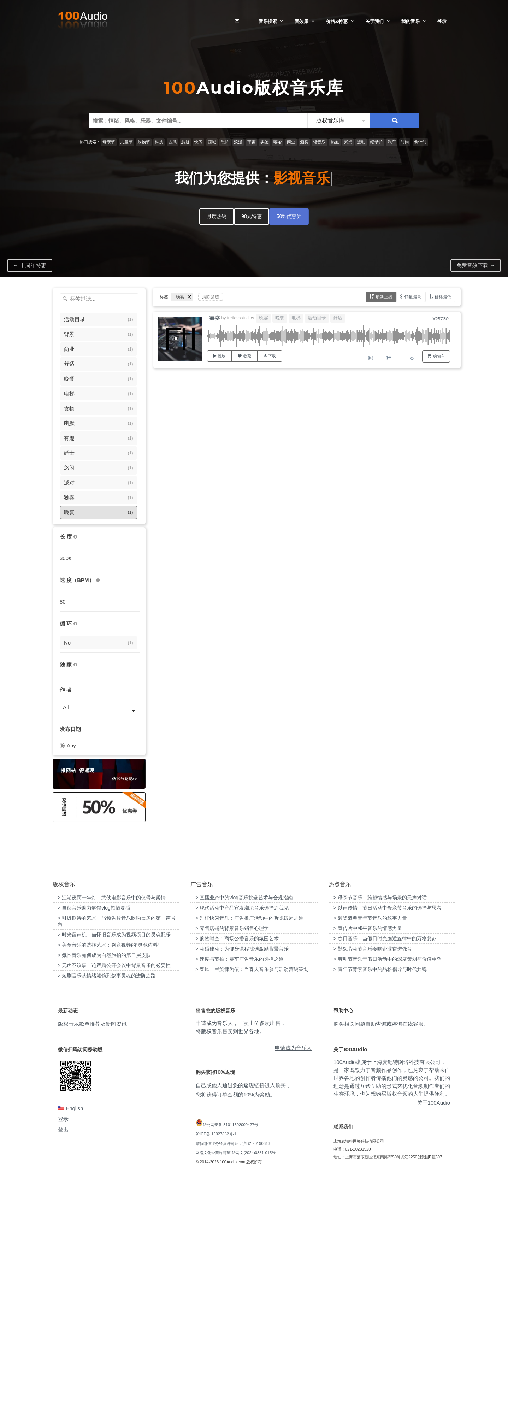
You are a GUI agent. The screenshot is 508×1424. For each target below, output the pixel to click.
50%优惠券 (289, 216)
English (70, 1344)
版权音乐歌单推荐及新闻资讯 (92, 1260)
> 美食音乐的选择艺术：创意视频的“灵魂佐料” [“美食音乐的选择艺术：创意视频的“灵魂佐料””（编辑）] (108, 1180)
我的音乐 (410, 21)
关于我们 (374, 21)
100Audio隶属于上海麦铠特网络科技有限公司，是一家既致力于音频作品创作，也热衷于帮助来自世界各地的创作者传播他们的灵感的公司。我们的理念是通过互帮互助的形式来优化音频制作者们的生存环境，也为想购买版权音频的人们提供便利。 (391, 1313)
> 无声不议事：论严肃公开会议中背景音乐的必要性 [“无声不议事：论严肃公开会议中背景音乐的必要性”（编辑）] (114, 1201)
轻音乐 (319, 142)
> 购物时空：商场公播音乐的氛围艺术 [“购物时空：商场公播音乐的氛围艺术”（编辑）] (237, 1174)
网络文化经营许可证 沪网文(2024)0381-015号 (236, 1388)
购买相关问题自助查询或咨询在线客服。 (381, 1260)
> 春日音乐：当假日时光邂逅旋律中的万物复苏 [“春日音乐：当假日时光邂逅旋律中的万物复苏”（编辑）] (385, 1174)
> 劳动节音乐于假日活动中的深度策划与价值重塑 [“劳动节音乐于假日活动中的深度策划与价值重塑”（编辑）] (387, 1194)
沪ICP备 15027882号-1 (216, 1369)
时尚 (405, 142)
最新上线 (384, 296)
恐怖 (225, 142)
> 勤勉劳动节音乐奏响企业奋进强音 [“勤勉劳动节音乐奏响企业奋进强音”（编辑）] (372, 1184)
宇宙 (251, 142)
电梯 (296, 317)
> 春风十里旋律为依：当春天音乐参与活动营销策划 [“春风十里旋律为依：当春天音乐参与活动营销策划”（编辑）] (251, 1204)
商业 (291, 142)
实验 (264, 142)
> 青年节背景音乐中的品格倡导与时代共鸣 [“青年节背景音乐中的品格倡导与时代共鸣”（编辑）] (380, 1204)
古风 (172, 142)
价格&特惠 (337, 21)
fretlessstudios (240, 318)
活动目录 (317, 317)
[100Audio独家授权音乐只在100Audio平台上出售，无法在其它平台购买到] (75, 665)
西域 (212, 142)
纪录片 (376, 142)
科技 (159, 142)
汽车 (392, 142)
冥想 (348, 142)
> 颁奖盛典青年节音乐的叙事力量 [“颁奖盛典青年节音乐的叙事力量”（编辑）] (370, 1153)
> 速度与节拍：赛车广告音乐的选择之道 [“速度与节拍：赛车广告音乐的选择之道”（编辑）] (239, 1194)
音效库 (301, 21)
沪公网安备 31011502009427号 (230, 1360)
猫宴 (214, 318)
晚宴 (263, 317)
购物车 (439, 356)
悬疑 (185, 142)
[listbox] (338, 120)
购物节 (143, 142)
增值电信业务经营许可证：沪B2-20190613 (233, 1379)
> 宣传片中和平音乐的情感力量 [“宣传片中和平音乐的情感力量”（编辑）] (367, 1163)
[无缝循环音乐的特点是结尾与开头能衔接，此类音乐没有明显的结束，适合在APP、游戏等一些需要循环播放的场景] (75, 624)
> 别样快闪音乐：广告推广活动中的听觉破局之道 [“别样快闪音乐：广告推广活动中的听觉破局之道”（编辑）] (249, 1153)
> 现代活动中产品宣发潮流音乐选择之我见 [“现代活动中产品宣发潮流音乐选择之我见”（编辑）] (242, 1143)
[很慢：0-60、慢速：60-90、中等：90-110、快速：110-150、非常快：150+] (97, 580)
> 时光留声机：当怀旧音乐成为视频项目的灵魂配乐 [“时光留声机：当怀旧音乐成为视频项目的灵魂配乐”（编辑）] (114, 1170)
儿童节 (126, 142)
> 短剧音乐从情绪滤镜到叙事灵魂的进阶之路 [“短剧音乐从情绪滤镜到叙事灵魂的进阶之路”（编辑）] (107, 1211)
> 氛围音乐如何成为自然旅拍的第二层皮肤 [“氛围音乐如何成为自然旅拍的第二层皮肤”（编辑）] (104, 1190)
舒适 (337, 317)
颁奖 (304, 142)
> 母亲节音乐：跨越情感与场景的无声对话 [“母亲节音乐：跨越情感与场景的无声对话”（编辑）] (380, 1133)
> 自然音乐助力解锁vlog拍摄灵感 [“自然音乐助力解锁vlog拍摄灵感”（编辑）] (94, 1143)
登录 (442, 21)
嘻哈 (277, 142)
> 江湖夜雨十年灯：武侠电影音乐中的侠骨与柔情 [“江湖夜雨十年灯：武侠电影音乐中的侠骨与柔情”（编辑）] (112, 1133)
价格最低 (443, 296)
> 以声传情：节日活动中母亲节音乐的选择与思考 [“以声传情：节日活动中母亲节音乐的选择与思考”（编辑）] (387, 1143)
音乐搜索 (268, 21)
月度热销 (216, 216)
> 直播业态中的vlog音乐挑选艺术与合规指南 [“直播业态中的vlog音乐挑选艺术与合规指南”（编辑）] (244, 1133)
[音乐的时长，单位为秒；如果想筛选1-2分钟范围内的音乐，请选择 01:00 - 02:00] (75, 537)
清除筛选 (210, 296)
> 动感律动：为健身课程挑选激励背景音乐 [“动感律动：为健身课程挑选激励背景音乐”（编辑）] (242, 1184)
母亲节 (108, 142)
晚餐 (279, 317)
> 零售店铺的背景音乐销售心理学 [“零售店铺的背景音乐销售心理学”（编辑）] (232, 1163)
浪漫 (238, 142)
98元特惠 (251, 216)
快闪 (198, 142)
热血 (335, 142)
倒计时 (420, 142)
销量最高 (412, 296)
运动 (361, 142)
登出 (63, 1365)
